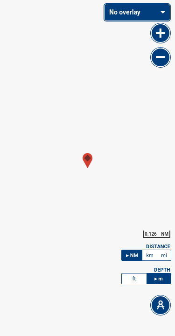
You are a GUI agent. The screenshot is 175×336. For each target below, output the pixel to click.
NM (134, 255)
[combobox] (137, 12)
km (149, 255)
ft (134, 279)
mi (164, 255)
